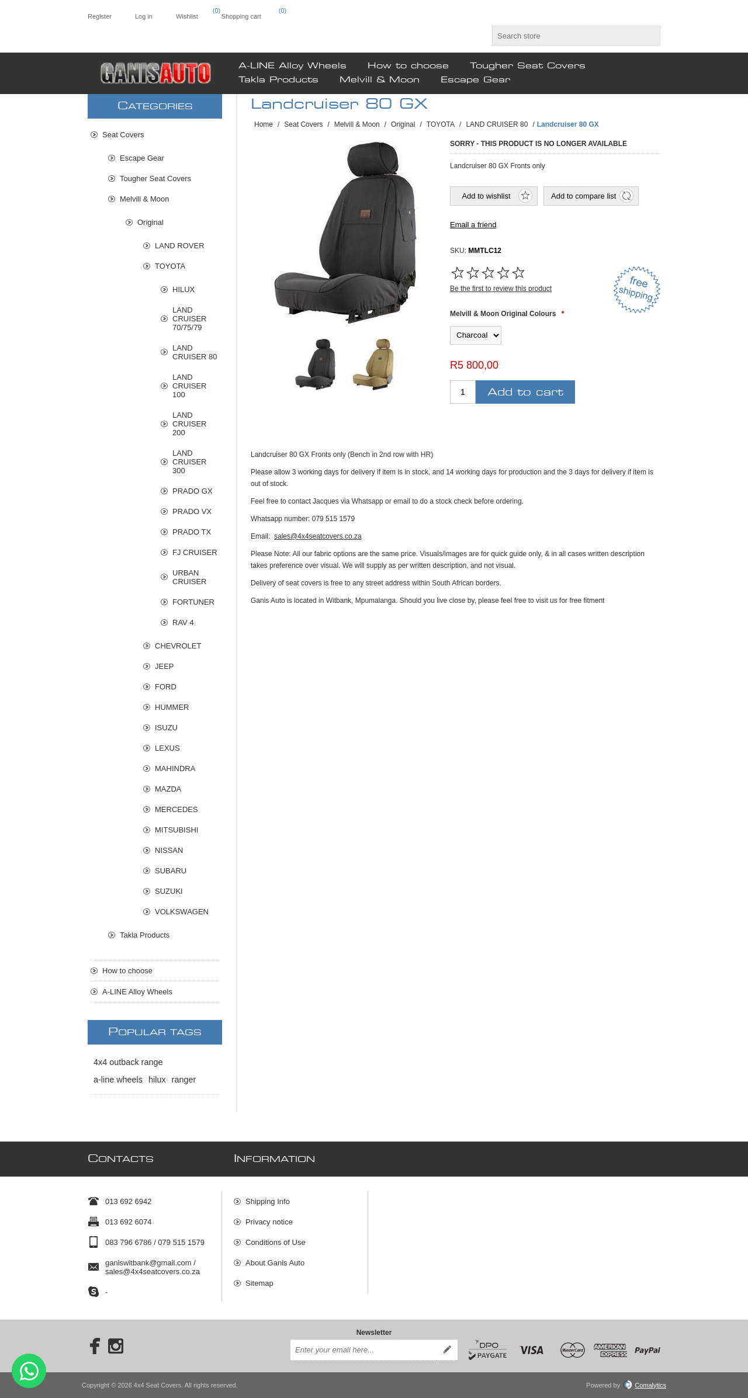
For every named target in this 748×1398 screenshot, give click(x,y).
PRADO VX (192, 511)
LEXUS (167, 748)
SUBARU (170, 870)
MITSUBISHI (176, 829)
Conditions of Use (275, 1242)
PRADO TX (191, 532)
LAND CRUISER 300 (189, 462)
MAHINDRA (175, 768)
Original (150, 222)
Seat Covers (123, 134)
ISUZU (166, 727)
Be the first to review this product (501, 289)
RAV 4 (183, 622)
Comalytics (644, 1385)
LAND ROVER (180, 245)
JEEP (164, 666)
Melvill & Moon (144, 199)
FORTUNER (193, 602)
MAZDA (168, 789)
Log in (144, 16)
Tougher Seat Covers (155, 178)
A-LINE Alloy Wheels (137, 991)
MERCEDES (176, 809)
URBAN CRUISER (189, 577)
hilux (157, 1079)
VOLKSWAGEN (182, 911)
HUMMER (172, 707)
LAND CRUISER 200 (189, 424)
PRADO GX (192, 491)
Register (100, 16)
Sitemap (259, 1283)
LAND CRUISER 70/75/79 (189, 319)
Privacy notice (269, 1221)
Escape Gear (142, 158)
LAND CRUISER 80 (194, 352)
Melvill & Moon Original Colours (503, 314)
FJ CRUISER (194, 552)
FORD (165, 686)
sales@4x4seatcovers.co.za (318, 536)
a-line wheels (118, 1079)
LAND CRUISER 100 (189, 386)
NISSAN (169, 850)
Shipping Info (267, 1201)
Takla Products (144, 935)
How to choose (127, 970)
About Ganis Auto (274, 1262)
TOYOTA (170, 266)
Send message (29, 1371)
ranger (184, 1079)
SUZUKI (169, 891)
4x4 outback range (128, 1062)
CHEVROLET (178, 645)
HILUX (183, 289)
